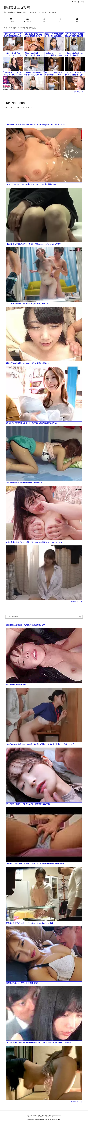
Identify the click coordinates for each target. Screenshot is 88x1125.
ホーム (8, 28)
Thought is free (56, 1119)
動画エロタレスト (79, 92)
